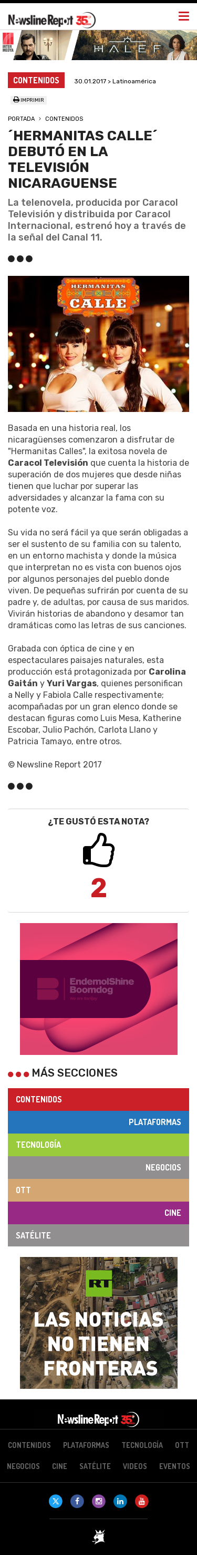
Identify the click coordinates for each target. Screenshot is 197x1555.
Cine (172, 1212)
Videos (135, 1466)
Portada (21, 119)
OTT (23, 1190)
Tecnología (38, 1144)
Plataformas (155, 1122)
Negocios (163, 1167)
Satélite (33, 1235)
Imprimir (28, 100)
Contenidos (64, 119)
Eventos (174, 1466)
